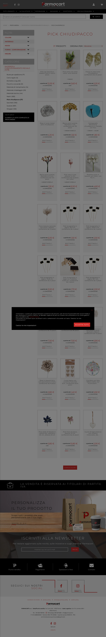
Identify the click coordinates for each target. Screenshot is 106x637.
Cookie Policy (34, 317)
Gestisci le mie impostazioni (26, 325)
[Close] (92, 310)
